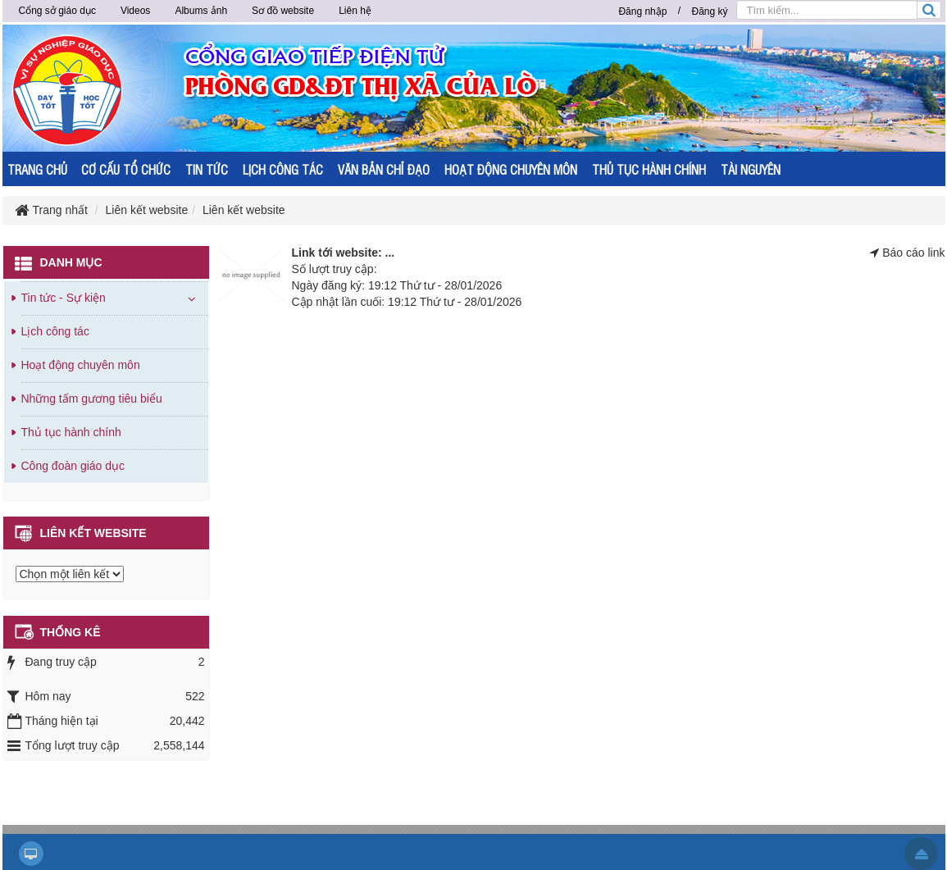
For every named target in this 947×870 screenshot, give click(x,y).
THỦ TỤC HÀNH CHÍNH (649, 169)
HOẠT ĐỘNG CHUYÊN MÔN (510, 169)
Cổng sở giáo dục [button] (57, 10)
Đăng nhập (642, 11)
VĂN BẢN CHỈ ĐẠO (384, 169)
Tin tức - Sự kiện (63, 297)
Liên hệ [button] (355, 10)
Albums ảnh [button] (201, 10)
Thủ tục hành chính (71, 432)
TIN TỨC (206, 169)
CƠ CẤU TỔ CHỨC (126, 169)
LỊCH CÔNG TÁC (283, 169)
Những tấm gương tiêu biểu (91, 398)
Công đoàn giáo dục (73, 465)
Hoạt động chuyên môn (80, 364)
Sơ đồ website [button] (283, 10)
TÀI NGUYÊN (751, 169)
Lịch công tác (55, 331)
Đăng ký (709, 11)
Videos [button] (135, 10)
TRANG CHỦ (37, 169)
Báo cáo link (913, 252)
